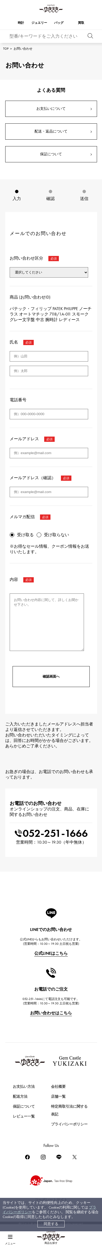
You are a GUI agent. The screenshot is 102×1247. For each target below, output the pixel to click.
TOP (5, 48)
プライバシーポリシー (69, 1124)
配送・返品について (51, 131)
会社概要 (58, 1086)
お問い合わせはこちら (51, 1012)
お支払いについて (51, 108)
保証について (51, 154)
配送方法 (20, 1096)
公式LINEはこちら (51, 953)
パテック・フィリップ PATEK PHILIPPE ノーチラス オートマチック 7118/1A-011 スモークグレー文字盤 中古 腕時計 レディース (51, 314)
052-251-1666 (51, 833)
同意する (51, 1224)
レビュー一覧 (24, 1116)
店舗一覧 (58, 1096)
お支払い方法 (24, 1086)
